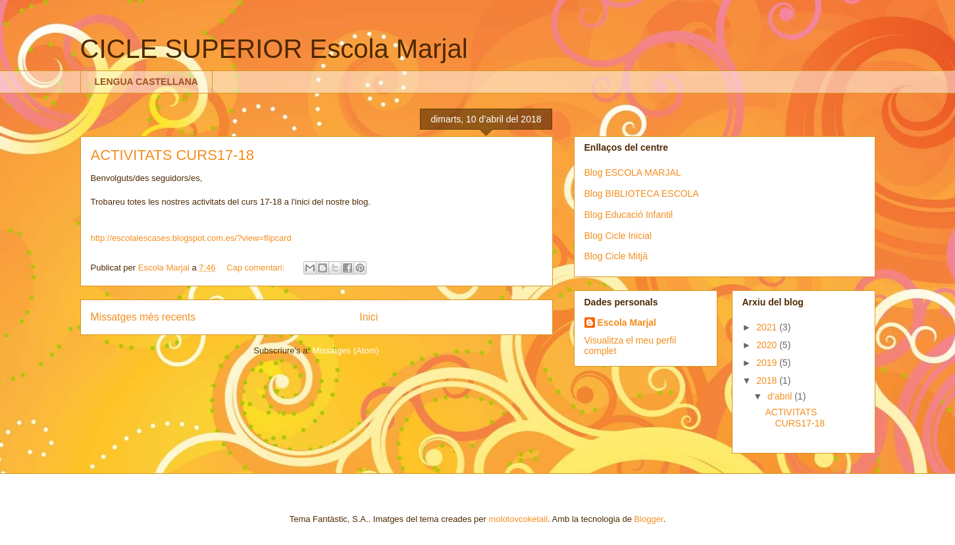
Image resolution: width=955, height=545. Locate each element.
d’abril (780, 396)
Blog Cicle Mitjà (616, 256)
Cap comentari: (256, 267)
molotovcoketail (518, 519)
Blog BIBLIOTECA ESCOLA (641, 193)
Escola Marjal (627, 322)
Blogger (648, 519)
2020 (767, 345)
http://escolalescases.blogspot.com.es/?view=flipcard (191, 238)
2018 (767, 380)
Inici (368, 317)
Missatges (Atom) (346, 350)
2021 (767, 327)
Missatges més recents (143, 317)
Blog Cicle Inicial (618, 235)
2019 (767, 362)
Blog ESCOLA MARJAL (632, 172)
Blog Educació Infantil (628, 214)
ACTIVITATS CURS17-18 (173, 155)
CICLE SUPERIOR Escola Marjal (274, 48)
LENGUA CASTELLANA (146, 81)
